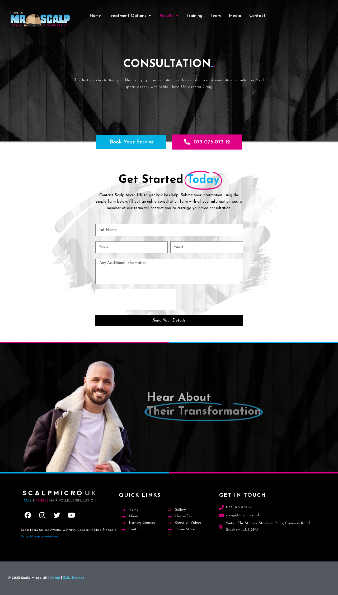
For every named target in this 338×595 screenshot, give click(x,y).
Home (95, 16)
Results (169, 16)
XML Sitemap (73, 578)
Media (235, 16)
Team (215, 16)
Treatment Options (130, 16)
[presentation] (135, 300)
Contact (257, 16)
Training (194, 16)
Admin (55, 578)
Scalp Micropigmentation (39, 536)
